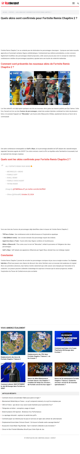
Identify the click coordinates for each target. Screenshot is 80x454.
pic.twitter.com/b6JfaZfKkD (35, 189)
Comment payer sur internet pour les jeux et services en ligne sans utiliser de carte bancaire (32, 419)
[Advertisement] (40, 35)
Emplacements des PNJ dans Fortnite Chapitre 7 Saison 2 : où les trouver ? (39, 356)
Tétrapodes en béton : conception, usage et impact (18, 408)
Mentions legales (44, 438)
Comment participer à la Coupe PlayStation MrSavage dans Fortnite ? (65, 350)
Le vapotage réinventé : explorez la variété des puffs (19, 415)
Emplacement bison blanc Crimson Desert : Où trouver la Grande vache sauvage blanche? (31, 422)
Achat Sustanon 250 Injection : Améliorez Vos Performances (21, 412)
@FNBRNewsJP (19, 189)
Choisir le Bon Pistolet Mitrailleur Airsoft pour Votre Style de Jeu (23, 429)
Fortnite (11, 12)
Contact (53, 438)
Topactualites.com (31, 438)
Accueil (5, 12)
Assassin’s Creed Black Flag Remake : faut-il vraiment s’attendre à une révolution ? (29, 426)
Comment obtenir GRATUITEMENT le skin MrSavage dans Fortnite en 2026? (13, 386)
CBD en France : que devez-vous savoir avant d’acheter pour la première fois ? (27, 405)
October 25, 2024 (27, 194)
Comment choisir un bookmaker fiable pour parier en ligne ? (21, 398)
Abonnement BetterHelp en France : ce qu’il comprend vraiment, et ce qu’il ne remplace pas (31, 401)
